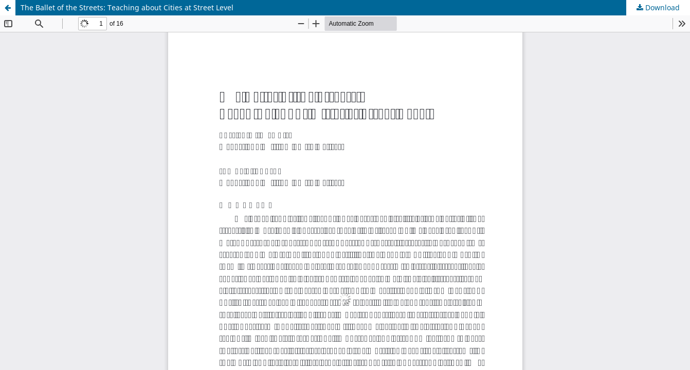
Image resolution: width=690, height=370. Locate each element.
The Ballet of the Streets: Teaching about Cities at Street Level (127, 7)
